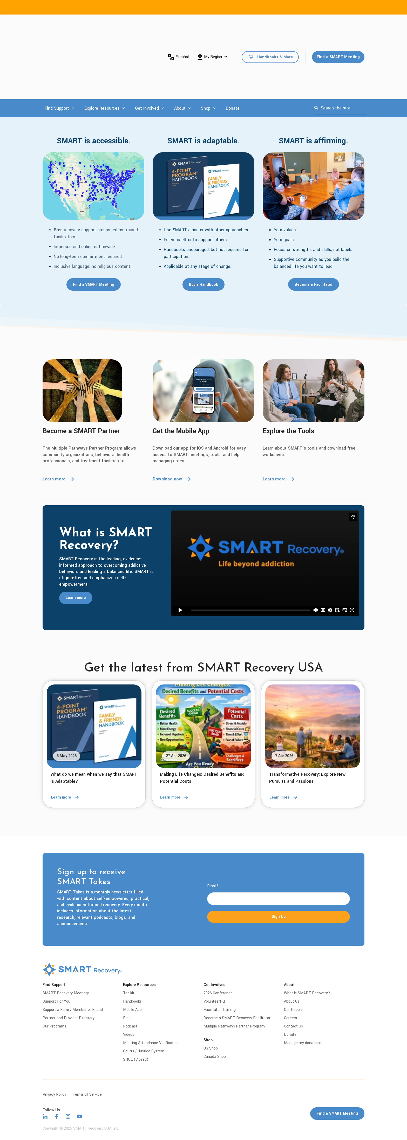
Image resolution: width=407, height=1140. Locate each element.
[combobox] (340, 46)
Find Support (57, 46)
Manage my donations (303, 1043)
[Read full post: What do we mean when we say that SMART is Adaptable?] (94, 726)
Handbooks (132, 1001)
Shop (206, 46)
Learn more (58, 479)
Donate (233, 46)
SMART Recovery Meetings (66, 993)
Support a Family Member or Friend (73, 1009)
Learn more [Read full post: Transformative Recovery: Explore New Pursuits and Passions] (284, 797)
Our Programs (54, 1026)
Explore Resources (102, 46)
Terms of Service (87, 1094)
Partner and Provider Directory (68, 1018)
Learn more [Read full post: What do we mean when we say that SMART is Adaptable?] (66, 797)
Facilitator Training (220, 1009)
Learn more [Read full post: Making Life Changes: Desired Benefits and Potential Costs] (175, 797)
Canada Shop (215, 1056)
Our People (293, 1009)
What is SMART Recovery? (307, 993)
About (180, 46)
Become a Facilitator (313, 285)
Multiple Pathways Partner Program (234, 1026)
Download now (172, 479)
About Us (291, 1001)
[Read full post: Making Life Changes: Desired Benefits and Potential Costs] (203, 726)
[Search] (316, 46)
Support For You (56, 1001)
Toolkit (128, 993)
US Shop (211, 1048)
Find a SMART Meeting (338, 26)
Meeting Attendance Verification (151, 1043)
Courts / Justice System (143, 1051)
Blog (127, 1018)
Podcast (130, 1026)
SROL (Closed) (135, 1059)
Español (178, 26)
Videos (128, 1034)
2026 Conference (218, 993)
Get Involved (147, 46)
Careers (290, 1018)
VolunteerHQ (214, 1001)
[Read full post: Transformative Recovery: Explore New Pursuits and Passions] (312, 726)
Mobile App (132, 1009)
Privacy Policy (54, 1094)
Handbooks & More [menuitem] (275, 26)
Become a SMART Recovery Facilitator (237, 1018)
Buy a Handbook (203, 285)
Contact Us (293, 1026)
